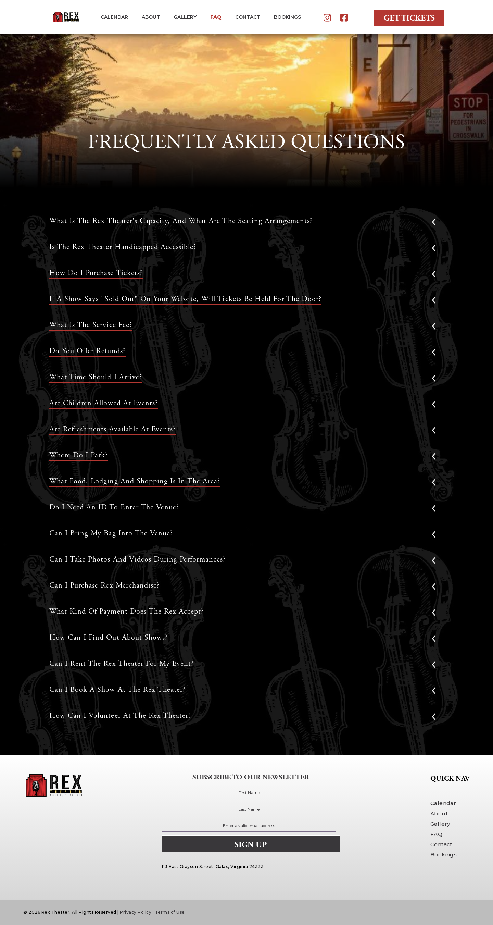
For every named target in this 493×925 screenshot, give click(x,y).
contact (247, 17)
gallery (185, 17)
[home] (65, 17)
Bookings (443, 854)
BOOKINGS (287, 17)
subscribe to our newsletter (250, 777)
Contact (441, 844)
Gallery (440, 824)
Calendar (114, 17)
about (151, 17)
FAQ (216, 17)
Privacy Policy (135, 912)
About (439, 813)
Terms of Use (170, 912)
